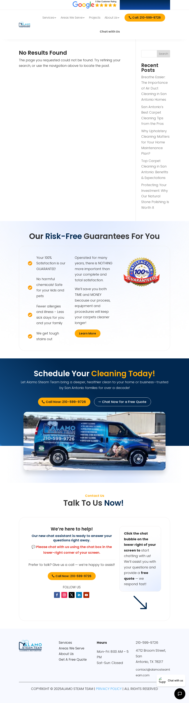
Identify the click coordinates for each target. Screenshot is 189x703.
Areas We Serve (72, 17)
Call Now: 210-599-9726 (73, 576)
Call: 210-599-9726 (146, 17)
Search (163, 54)
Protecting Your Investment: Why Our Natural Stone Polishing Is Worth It (155, 196)
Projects (94, 17)
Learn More (87, 333)
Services (48, 17)
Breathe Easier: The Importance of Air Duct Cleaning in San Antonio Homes (154, 88)
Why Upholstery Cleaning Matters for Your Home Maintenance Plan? (155, 142)
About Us (111, 17)
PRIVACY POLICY (109, 688)
